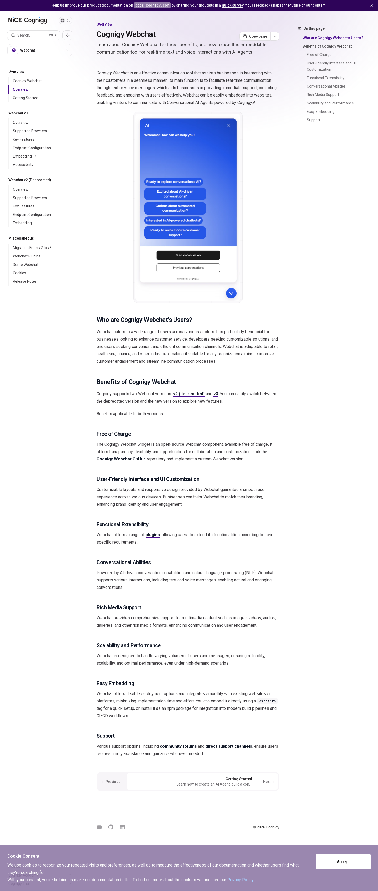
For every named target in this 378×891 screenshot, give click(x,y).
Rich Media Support (323, 95)
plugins (153, 534)
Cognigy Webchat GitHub (121, 459)
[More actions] (274, 36)
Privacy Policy (240, 879)
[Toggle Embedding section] (41, 156)
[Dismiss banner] (372, 5)
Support (313, 120)
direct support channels (229, 746)
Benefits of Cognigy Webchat (327, 46)
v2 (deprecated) (189, 393)
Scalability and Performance (330, 103)
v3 (215, 393)
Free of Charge (319, 55)
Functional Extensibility (325, 78)
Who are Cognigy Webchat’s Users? (333, 38)
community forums (178, 746)
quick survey (232, 5)
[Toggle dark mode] (65, 20)
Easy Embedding (320, 111)
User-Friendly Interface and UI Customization (331, 66)
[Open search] (33, 35)
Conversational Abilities (326, 86)
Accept (343, 861)
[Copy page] (254, 36)
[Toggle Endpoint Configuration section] (41, 148)
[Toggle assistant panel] (67, 35)
